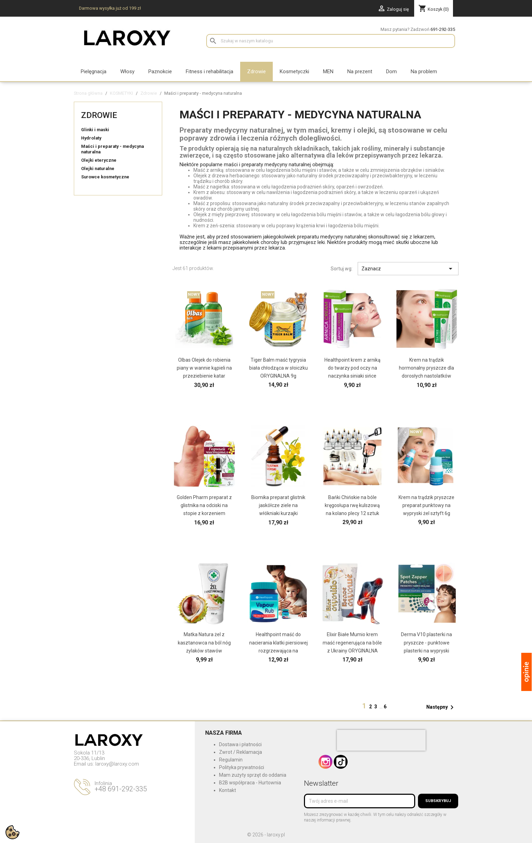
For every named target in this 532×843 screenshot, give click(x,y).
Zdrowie (99, 115)
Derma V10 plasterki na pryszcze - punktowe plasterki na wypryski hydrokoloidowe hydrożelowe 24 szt (426, 650)
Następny (441, 707)
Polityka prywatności (241, 767)
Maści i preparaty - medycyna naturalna (112, 149)
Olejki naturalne (97, 168)
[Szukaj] (330, 41)
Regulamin (231, 759)
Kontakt (227, 790)
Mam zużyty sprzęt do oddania (252, 775)
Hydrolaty (91, 138)
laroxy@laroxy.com (117, 764)
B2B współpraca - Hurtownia (250, 782)
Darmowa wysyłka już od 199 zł (110, 8)
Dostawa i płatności (240, 744)
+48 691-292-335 (121, 789)
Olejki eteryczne (98, 160)
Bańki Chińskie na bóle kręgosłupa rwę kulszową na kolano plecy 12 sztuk (352, 505)
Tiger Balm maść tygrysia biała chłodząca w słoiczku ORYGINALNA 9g (278, 368)
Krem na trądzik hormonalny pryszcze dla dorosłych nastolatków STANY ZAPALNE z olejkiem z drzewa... (426, 376)
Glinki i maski (95, 129)
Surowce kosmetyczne (105, 176)
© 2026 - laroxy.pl (266, 834)
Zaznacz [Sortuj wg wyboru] (408, 268)
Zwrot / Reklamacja (240, 752)
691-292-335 (442, 29)
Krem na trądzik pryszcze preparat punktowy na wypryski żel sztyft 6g (426, 505)
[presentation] (381, 740)
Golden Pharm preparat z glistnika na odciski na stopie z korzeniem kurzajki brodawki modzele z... (204, 513)
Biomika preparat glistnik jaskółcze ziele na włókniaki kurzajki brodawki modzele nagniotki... (278, 513)
